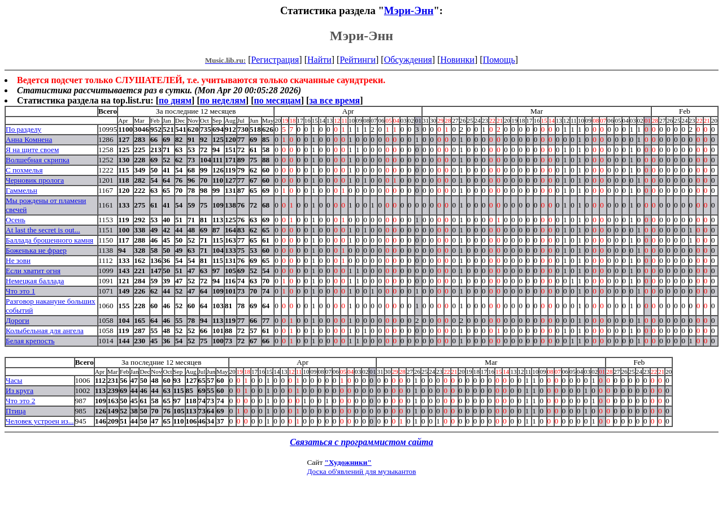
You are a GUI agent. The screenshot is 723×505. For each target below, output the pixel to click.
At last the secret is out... (43, 230)
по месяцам (277, 100)
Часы (14, 380)
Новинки (457, 59)
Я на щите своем (32, 149)
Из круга (19, 390)
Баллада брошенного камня (49, 240)
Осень (15, 219)
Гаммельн (21, 190)
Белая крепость (30, 340)
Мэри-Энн (409, 10)
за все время (334, 100)
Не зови (18, 260)
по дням (175, 100)
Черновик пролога (35, 180)
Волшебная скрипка (37, 160)
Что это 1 (20, 291)
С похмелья (24, 170)
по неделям (223, 100)
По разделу (23, 129)
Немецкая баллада (35, 281)
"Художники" (348, 462)
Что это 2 (20, 400)
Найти (319, 59)
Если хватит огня (33, 270)
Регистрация (275, 59)
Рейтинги (357, 59)
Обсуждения (408, 59)
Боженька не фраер (36, 250)
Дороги (17, 320)
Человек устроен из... (40, 421)
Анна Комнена (29, 139)
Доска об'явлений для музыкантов (361, 471)
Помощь (499, 59)
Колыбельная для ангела (45, 330)
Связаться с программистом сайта (361, 442)
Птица (16, 411)
